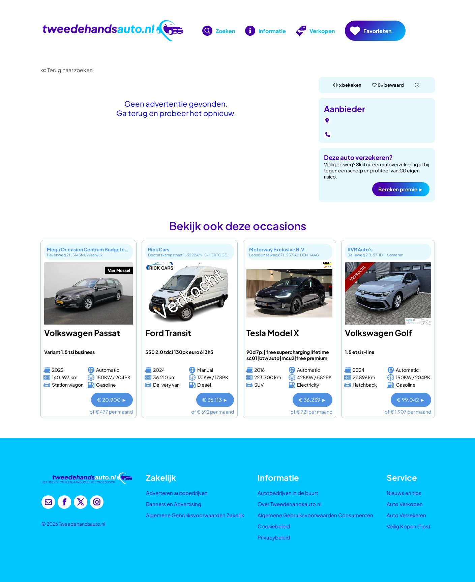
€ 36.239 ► (312, 399)
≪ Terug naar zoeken (66, 70)
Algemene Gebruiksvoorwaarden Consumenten (315, 515)
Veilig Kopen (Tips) (408, 526)
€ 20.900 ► (112, 399)
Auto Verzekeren (406, 515)
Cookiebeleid (274, 526)
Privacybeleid (274, 537)
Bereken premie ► (400, 189)
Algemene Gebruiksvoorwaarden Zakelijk (195, 515)
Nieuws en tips (404, 493)
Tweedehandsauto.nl (82, 524)
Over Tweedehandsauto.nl (289, 504)
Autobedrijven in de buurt (288, 493)
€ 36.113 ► (215, 399)
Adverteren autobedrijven (177, 493)
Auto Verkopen (405, 504)
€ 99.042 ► (411, 399)
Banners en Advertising (173, 504)
